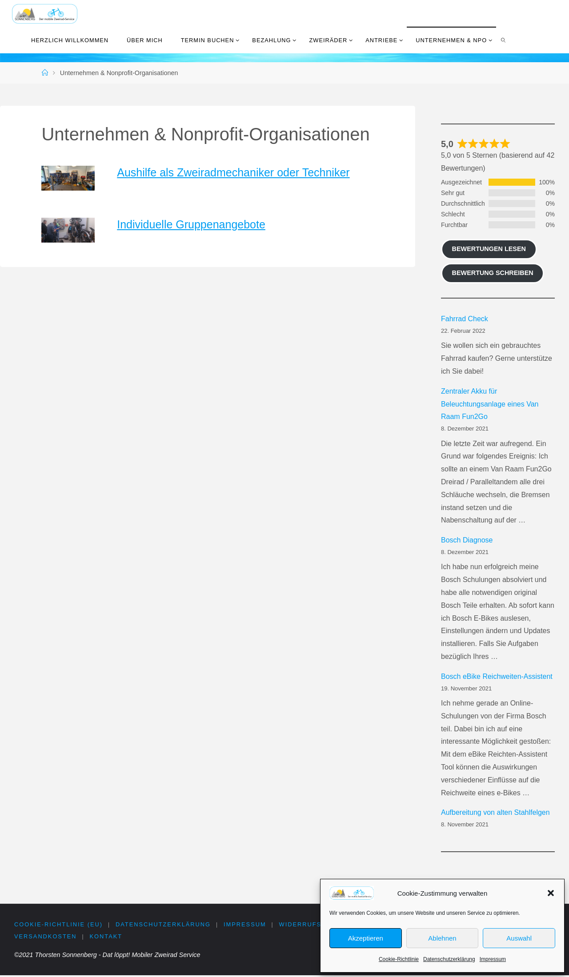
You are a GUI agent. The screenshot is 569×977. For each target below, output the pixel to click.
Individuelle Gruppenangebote (191, 224)
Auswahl (519, 938)
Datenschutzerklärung (449, 959)
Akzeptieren (365, 938)
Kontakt (106, 937)
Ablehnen (442, 938)
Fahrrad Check (464, 319)
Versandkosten (45, 937)
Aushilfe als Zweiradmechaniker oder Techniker (233, 172)
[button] (550, 893)
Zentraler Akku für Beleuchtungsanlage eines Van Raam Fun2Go (489, 404)
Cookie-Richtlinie (399, 959)
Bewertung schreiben (492, 272)
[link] (503, 40)
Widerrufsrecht (314, 924)
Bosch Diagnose (467, 540)
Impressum (493, 959)
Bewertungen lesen (489, 248)
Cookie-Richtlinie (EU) (58, 924)
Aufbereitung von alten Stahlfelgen (495, 812)
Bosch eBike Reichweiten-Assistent (497, 676)
